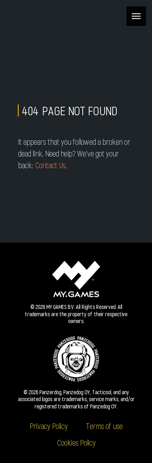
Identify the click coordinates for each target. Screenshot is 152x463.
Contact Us (50, 165)
